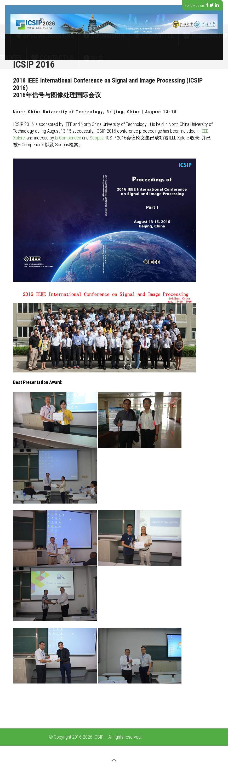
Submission (108, 40)
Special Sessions (73, 40)
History (17, 53)
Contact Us (78, 53)
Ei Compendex (68, 138)
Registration (168, 40)
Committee (137, 40)
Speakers (197, 40)
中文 (102, 53)
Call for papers (34, 40)
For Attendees (45, 53)
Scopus (97, 138)
